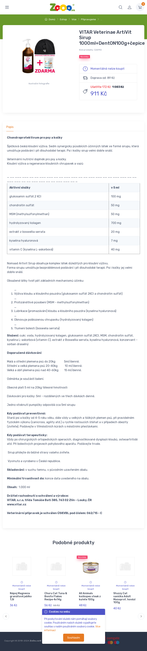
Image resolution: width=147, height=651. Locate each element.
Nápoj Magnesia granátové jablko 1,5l (21, 596)
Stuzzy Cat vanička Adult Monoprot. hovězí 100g (124, 598)
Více (74, 19)
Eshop (63, 19)
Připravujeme (88, 19)
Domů (50, 19)
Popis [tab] (9, 127)
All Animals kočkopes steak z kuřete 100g (90, 596)
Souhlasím (73, 637)
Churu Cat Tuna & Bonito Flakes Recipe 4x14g (55, 596)
